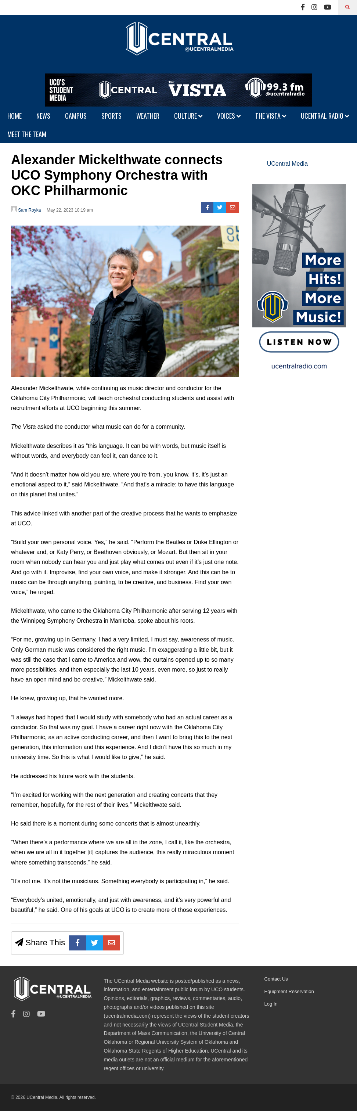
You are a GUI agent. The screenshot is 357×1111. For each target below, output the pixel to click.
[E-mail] (232, 207)
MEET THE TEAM (26, 134)
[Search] (347, 7)
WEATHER (147, 116)
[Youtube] (327, 7)
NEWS (43, 116)
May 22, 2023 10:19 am (70, 210)
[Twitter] (219, 207)
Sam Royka (26, 209)
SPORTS (111, 116)
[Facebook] (303, 7)
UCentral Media (287, 164)
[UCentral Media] (178, 44)
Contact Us (276, 979)
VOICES (229, 116)
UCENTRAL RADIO (325, 116)
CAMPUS (76, 116)
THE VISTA (270, 116)
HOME (14, 116)
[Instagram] (314, 7)
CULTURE (188, 116)
